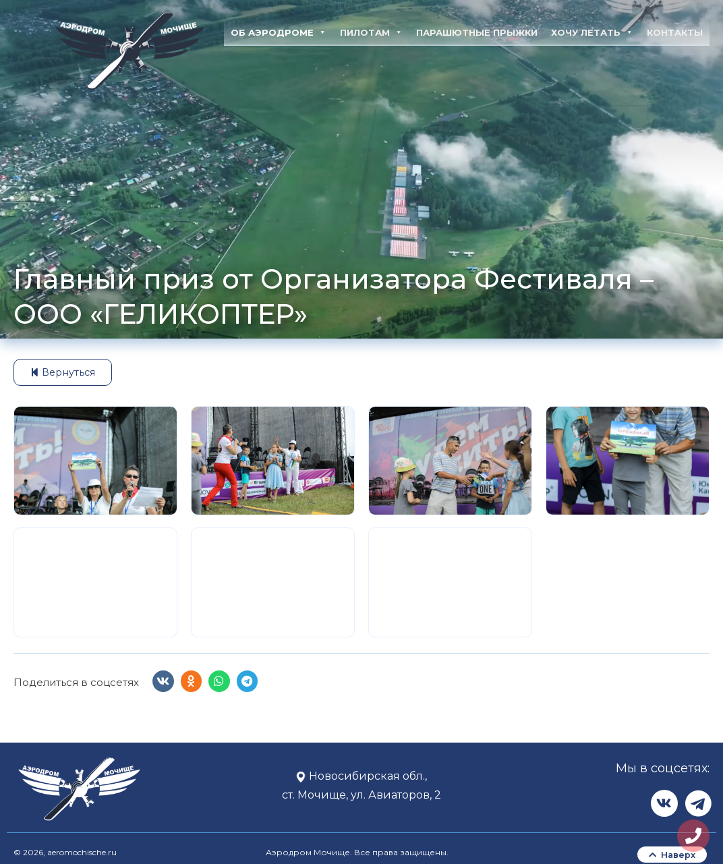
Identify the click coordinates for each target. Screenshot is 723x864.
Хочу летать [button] (592, 32)
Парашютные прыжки (477, 32)
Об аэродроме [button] (278, 32)
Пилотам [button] (371, 32)
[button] (163, 682)
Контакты (675, 32)
